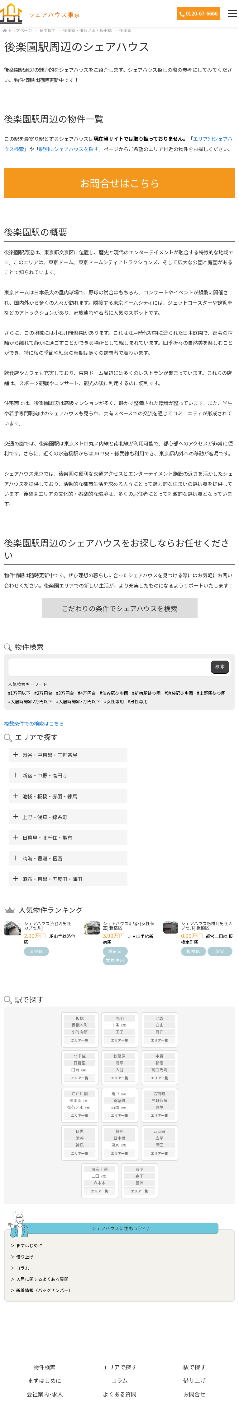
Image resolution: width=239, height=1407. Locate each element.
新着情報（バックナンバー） (44, 1228)
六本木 (99, 1120)
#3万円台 (65, 693)
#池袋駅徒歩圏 (179, 693)
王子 (120, 970)
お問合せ (194, 1332)
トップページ (20, 30)
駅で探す (48, 30)
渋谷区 (37, 889)
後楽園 (125, 30)
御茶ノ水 (75, 1045)
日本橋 (119, 1076)
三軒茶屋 (159, 1038)
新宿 (159, 1000)
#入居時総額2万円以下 (30, 701)
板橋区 (194, 889)
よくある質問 (119, 1332)
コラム (22, 1205)
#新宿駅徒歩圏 (146, 693)
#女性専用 (114, 701)
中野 (159, 994)
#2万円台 (43, 693)
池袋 (159, 956)
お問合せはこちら (120, 182)
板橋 (80, 956)
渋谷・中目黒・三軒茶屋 (49, 755)
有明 (140, 1107)
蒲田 (159, 1083)
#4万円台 (87, 693)
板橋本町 (80, 963)
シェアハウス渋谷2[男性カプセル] (47, 863)
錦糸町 (119, 1038)
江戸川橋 (80, 1031)
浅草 (120, 1000)
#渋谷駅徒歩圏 (114, 693)
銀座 (120, 1069)
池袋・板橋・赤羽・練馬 (49, 775)
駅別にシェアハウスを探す (68, 149)
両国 (115, 1045)
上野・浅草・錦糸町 (151, 775)
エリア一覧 (79, 978)
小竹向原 (80, 970)
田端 (75, 1007)
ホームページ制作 (119, 1386)
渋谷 (80, 1076)
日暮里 (80, 1000)
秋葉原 (119, 994)
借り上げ (25, 1194)
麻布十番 (100, 1107)
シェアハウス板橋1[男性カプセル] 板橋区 (207, 863)
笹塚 (159, 1045)
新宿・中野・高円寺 (151, 755)
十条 (115, 963)
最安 (220, 889)
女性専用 (115, 898)
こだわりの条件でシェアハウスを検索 (119, 608)
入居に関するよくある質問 (42, 1217)
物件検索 (44, 1305)
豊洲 (140, 1120)
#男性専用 (138, 701)
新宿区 (115, 889)
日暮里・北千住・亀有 (47, 796)
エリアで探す (119, 1305)
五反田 (159, 1069)
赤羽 (120, 956)
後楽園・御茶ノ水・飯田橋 (87, 30)
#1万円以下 (19, 693)
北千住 (80, 994)
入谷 (120, 1007)
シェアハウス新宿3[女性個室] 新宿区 (129, 863)
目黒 (80, 1069)
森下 (140, 1114)
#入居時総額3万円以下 (78, 701)
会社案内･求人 (44, 1332)
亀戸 (115, 1031)
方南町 (159, 1031)
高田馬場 (159, 1007)
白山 (159, 963)
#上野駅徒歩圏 (211, 693)
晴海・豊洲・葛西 (149, 796)
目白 (159, 970)
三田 (95, 1114)
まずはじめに (29, 1183)
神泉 (80, 1083)
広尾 (159, 1076)
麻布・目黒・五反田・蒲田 (52, 817)
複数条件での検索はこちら (34, 723)
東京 (115, 1083)
